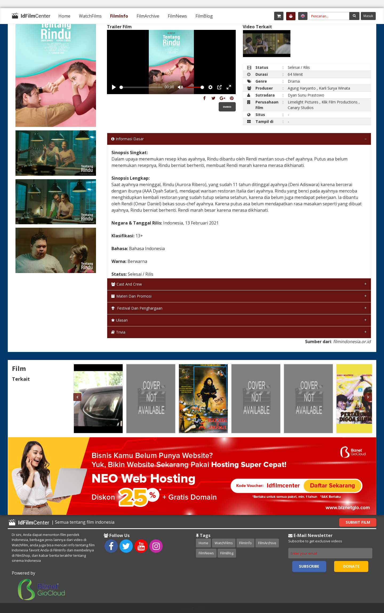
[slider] (141, 87)
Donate (351, 566)
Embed (227, 107)
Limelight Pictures (303, 102)
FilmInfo (119, 16)
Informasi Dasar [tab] (127, 138)
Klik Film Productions (340, 102)
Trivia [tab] (118, 332)
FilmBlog (204, 16)
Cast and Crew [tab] (126, 284)
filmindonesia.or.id (352, 341)
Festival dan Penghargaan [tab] (136, 308)
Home (64, 16)
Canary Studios (301, 107)
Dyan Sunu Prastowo (306, 95)
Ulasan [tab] (119, 320)
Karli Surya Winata (334, 88)
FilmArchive (148, 16)
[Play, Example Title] (114, 87)
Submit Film (358, 522)
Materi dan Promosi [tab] (131, 296)
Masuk (368, 16)
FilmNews (177, 16)
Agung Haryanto (302, 88)
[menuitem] (64, 16)
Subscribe (309, 566)
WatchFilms (90, 16)
